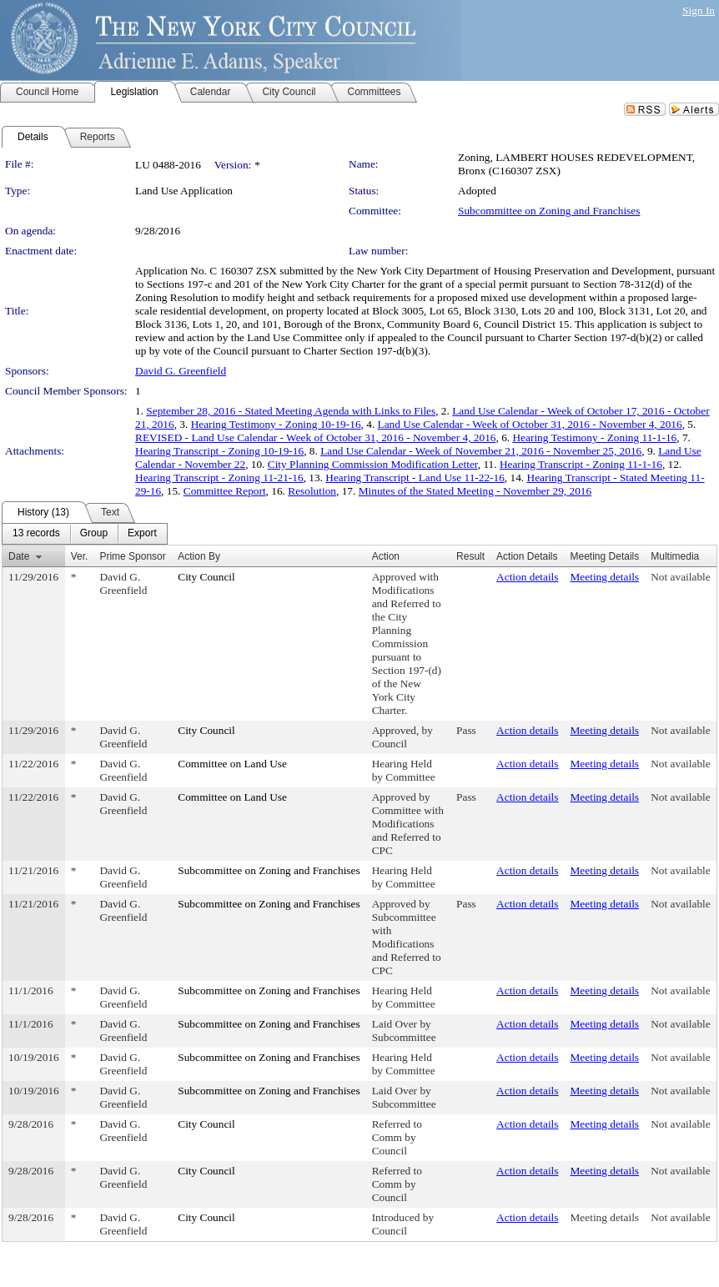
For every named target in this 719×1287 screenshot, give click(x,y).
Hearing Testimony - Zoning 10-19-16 (276, 424)
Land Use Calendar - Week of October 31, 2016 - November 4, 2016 (530, 424)
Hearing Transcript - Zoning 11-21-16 (219, 477)
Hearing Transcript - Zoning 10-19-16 (219, 451)
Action (386, 556)
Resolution (312, 491)
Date (18, 556)
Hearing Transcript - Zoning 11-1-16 (581, 464)
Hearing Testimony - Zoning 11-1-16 (594, 437)
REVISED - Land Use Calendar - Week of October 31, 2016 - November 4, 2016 (315, 437)
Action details (527, 577)
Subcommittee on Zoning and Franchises (549, 210)
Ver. (79, 556)
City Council (206, 577)
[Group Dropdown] (94, 534)
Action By (199, 556)
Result (470, 556)
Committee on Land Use (232, 763)
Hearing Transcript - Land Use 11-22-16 (415, 477)
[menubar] (85, 534)
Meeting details (605, 577)
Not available (680, 577)
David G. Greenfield (180, 370)
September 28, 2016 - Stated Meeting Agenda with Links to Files (290, 411)
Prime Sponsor (132, 556)
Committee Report (225, 491)
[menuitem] (36, 534)
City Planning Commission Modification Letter (373, 464)
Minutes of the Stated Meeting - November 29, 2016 (475, 491)
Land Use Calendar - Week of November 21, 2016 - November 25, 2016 (480, 451)
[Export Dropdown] (142, 534)
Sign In (698, 10)
